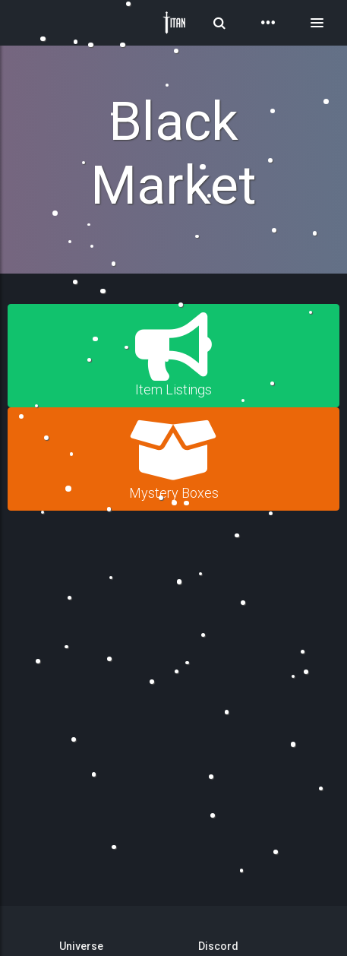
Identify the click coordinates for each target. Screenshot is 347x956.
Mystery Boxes (174, 458)
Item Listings (173, 354)
